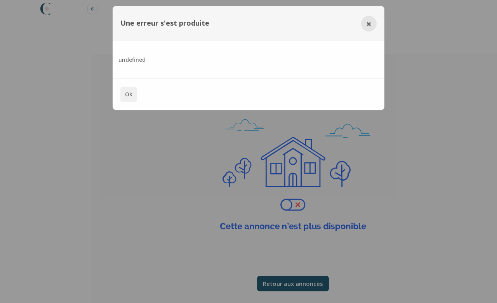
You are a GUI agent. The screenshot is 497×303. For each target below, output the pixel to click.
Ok (128, 94)
